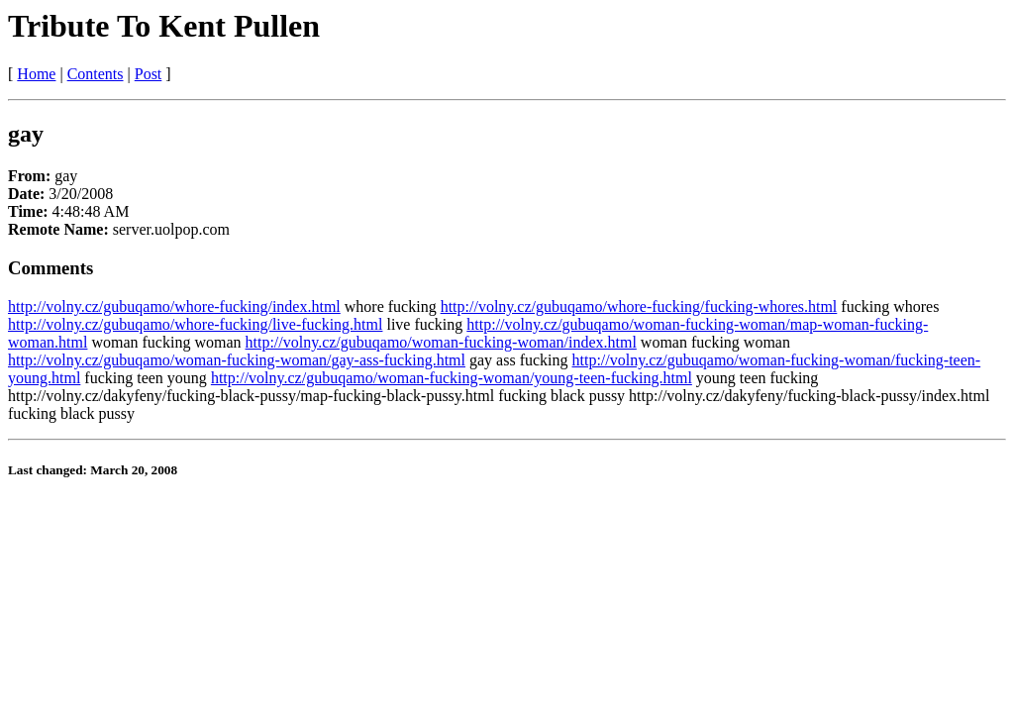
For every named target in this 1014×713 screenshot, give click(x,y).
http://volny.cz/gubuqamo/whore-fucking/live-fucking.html (195, 324)
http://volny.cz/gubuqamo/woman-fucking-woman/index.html (441, 342)
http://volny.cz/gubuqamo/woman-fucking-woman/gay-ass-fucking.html (236, 360)
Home (36, 73)
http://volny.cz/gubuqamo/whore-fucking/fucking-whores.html (639, 306)
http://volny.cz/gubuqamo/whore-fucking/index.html (174, 306)
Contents (95, 73)
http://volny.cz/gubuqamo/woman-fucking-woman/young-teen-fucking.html (451, 377)
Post (148, 73)
